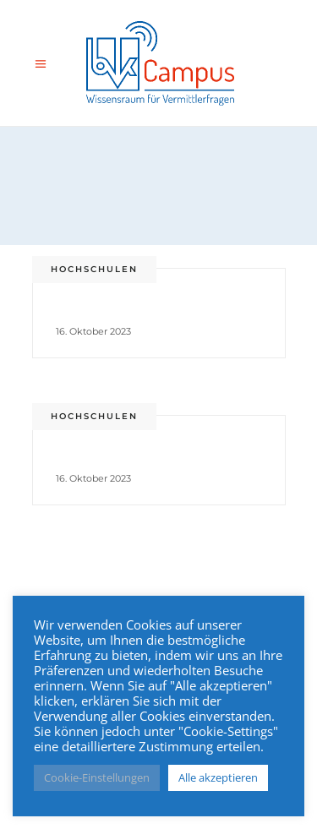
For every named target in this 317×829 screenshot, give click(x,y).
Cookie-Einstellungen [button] (97, 777)
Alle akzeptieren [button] (218, 777)
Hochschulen (94, 269)
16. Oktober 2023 (93, 331)
